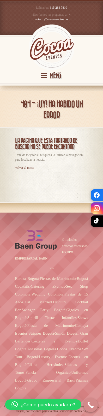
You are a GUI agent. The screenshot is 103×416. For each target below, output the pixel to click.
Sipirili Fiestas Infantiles (52, 318)
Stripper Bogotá (41, 333)
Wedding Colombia (47, 294)
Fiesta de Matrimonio (50, 325)
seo (52, 268)
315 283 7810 (58, 7)
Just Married (38, 302)
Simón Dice (64, 333)
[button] (43, 404)
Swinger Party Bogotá (43, 310)
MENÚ (55, 75)
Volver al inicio (24, 168)
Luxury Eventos (53, 357)
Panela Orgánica (48, 372)
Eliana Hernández (45, 365)
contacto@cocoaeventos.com (52, 19)
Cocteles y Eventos (54, 341)
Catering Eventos (48, 286)
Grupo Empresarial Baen (51, 380)
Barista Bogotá (27, 278)
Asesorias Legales (41, 349)
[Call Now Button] (90, 405)
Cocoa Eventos (69, 349)
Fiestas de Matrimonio (58, 278)
